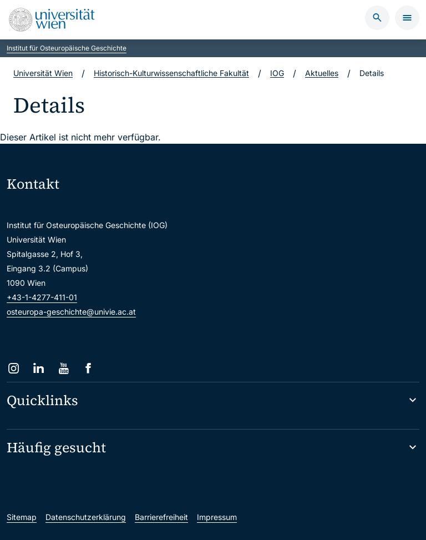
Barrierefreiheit (161, 517)
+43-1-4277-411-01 (42, 297)
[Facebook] (88, 368)
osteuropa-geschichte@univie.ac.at (71, 311)
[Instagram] (13, 368)
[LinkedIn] (38, 368)
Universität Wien (43, 73)
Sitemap (22, 517)
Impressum (217, 517)
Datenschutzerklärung (85, 517)
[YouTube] (63, 368)
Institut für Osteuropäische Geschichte (66, 48)
